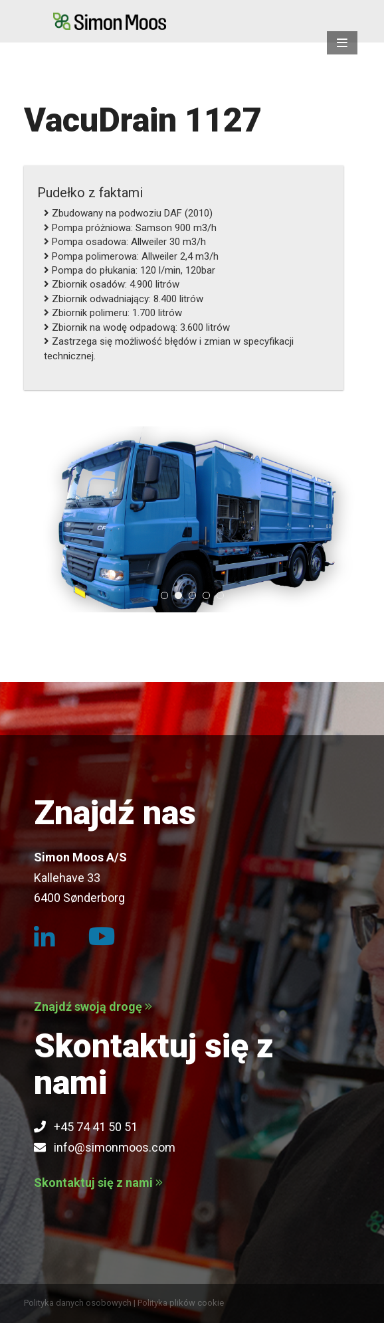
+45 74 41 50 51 (86, 1127)
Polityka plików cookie (181, 1303)
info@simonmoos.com (104, 1147)
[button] (342, 42)
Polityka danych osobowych (78, 1303)
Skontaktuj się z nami (98, 1183)
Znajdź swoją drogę (93, 1007)
